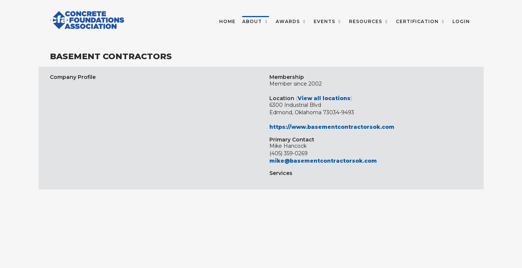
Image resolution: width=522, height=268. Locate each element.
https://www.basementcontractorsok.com (331, 127)
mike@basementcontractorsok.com (323, 160)
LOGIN (461, 21)
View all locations (324, 98)
